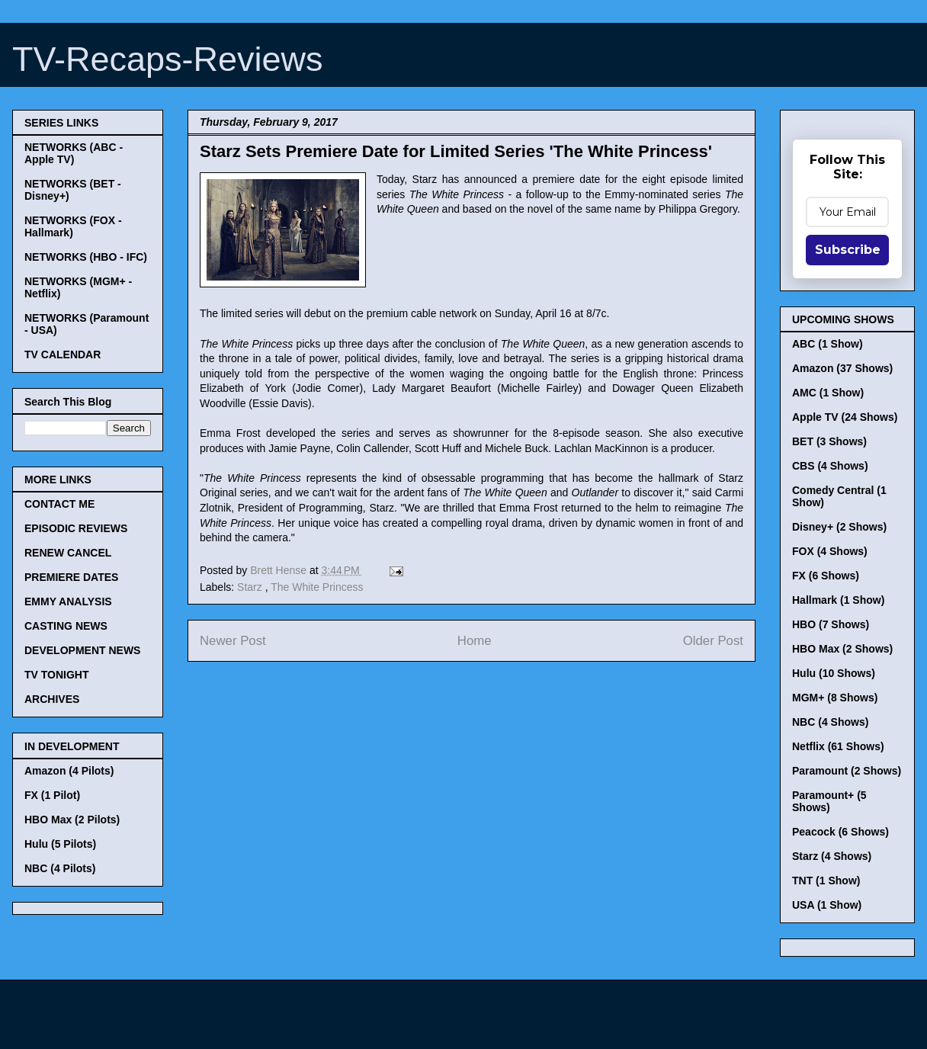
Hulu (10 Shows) (833, 673)
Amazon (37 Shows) (842, 368)
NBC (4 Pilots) (59, 868)
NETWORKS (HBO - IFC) (85, 257)
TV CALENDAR (62, 354)
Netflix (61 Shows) (838, 746)
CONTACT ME (59, 504)
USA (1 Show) (826, 905)
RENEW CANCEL (67, 553)
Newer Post (233, 641)
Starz (251, 587)
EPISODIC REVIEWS (75, 528)
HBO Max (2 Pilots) (72, 819)
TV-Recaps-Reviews (167, 59)
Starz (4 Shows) (831, 856)
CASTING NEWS (65, 626)
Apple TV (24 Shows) (844, 417)
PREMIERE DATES (71, 577)
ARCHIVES (51, 699)
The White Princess (317, 587)
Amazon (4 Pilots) (69, 771)
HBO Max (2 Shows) (842, 649)
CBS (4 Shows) (830, 466)
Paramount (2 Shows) (846, 771)
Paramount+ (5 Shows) (829, 801)
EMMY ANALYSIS (68, 601)
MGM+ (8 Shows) (834, 697)
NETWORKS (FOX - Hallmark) (73, 226)
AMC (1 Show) (828, 393)
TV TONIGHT (56, 675)
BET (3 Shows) (829, 441)
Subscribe (847, 249)
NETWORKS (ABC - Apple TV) (73, 153)
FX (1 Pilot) (52, 795)
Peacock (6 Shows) (840, 832)
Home (474, 641)
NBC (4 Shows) (830, 722)
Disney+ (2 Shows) (839, 527)
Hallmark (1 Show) (838, 600)
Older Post (713, 641)
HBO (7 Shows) (830, 624)
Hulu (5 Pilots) (60, 844)
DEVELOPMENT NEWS (82, 650)
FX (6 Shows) (825, 575)
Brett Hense (280, 570)
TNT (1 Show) (826, 880)
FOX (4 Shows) (830, 551)
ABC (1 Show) (827, 344)
